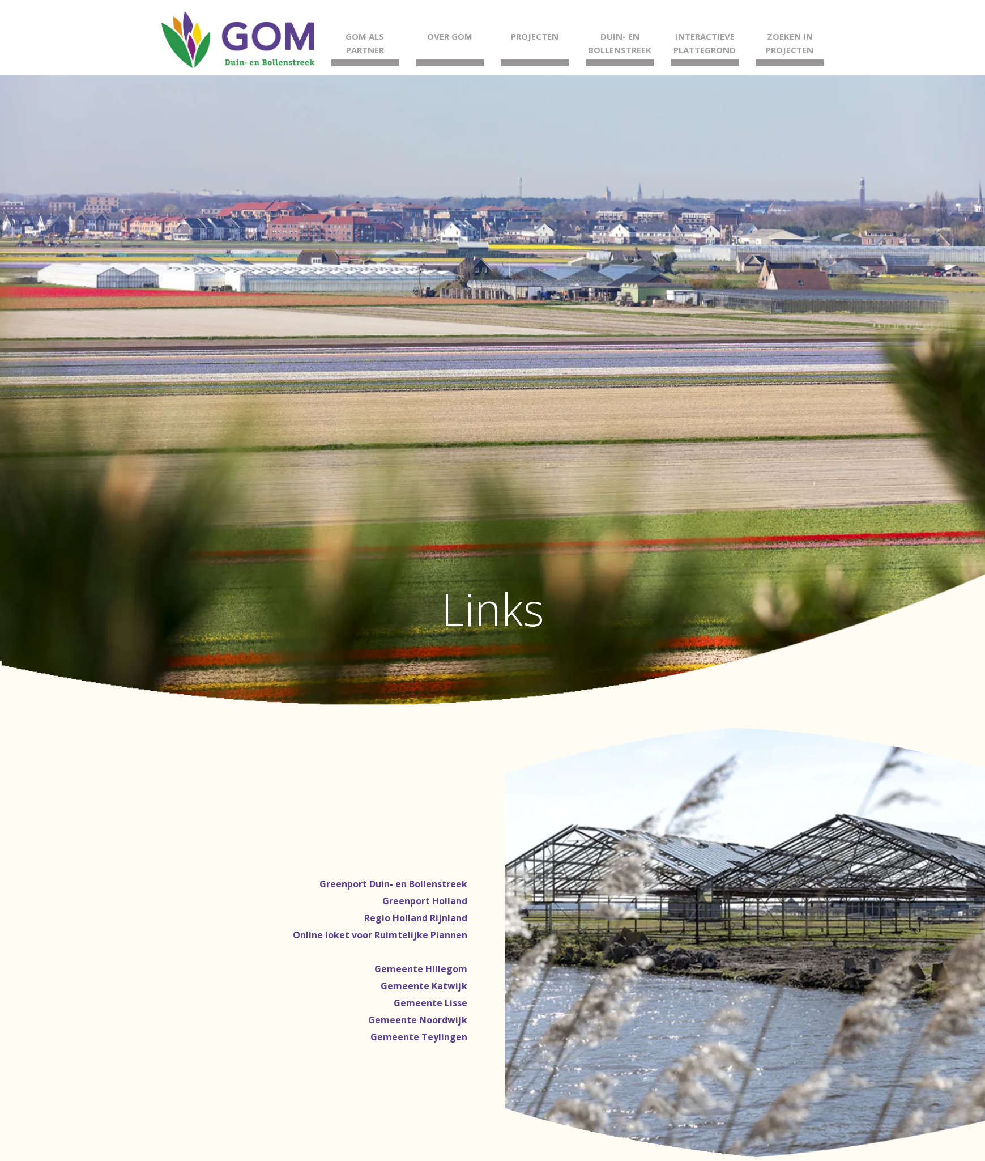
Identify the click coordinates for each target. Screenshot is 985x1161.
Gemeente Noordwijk (417, 1020)
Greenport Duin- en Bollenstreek (393, 884)
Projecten (534, 36)
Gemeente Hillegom (420, 969)
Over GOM (449, 36)
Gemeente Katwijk (424, 986)
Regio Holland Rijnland (415, 918)
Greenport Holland (424, 901)
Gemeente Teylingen (418, 1037)
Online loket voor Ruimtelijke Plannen (380, 935)
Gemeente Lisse (430, 1003)
